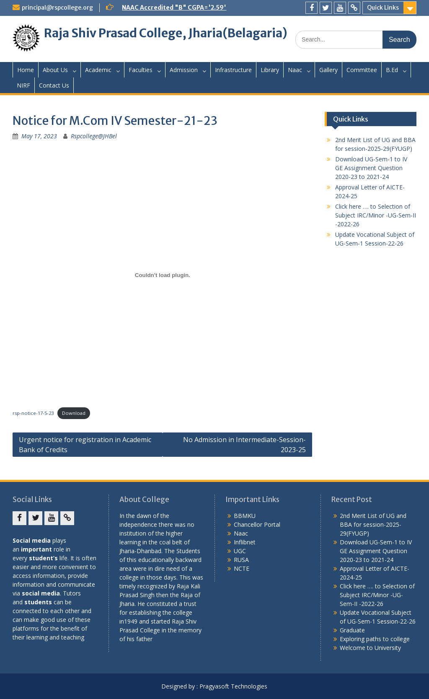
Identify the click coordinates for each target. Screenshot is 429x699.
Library (270, 70)
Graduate (352, 630)
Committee (361, 70)
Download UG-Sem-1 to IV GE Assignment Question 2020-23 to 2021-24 (371, 168)
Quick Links (383, 7)
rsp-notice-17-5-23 (33, 413)
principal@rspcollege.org (57, 7)
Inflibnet (245, 542)
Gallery (328, 70)
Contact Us (54, 85)
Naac (295, 70)
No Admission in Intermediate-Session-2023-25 (244, 444)
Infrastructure (233, 70)
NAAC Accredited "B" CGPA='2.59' (174, 7)
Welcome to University (370, 648)
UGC (240, 551)
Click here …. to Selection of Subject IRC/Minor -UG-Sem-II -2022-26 (375, 215)
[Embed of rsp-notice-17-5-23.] (162, 275)
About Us (55, 70)
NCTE (241, 568)
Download (73, 413)
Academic (98, 70)
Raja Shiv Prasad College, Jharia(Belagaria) (165, 33)
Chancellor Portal (257, 524)
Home (25, 70)
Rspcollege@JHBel (94, 136)
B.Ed (392, 70)
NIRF (23, 85)
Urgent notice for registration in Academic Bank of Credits (85, 444)
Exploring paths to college (375, 639)
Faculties (140, 70)
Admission (184, 70)
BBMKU (245, 516)
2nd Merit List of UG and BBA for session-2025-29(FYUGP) (373, 524)
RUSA (241, 560)
